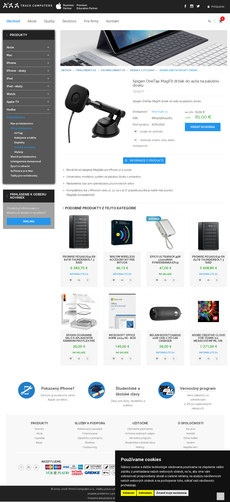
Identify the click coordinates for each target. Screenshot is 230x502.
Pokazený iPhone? (57, 388)
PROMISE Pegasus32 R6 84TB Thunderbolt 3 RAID (208, 260)
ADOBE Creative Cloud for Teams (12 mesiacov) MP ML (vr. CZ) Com (208, 340)
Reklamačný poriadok (89, 429)
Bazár (39, 443)
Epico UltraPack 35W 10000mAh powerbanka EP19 (165, 260)
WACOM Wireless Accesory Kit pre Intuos (122, 260)
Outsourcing (90, 447)
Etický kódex (191, 438)
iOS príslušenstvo (113, 70)
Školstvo (69, 21)
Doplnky (19, 142)
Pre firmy (91, 21)
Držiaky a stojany (24, 147)
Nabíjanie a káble (25, 138)
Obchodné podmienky (140, 429)
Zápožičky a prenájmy (89, 438)
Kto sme (190, 429)
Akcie (31, 21)
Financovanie (89, 433)
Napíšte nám (190, 447)
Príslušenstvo (86, 70)
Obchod (13, 21)
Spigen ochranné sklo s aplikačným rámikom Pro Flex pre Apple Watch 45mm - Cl (79, 340)
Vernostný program (198, 388)
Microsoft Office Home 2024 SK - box (122, 337)
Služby (49, 21)
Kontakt (112, 21)
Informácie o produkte (144, 160)
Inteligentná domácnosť (25, 161)
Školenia (90, 443)
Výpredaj (39, 438)
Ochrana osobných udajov (140, 433)
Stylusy (18, 152)
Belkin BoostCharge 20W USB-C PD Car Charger (165, 338)
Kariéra (191, 443)
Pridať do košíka (203, 127)
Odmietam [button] (145, 492)
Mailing (29, 221)
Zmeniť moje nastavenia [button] (171, 492)
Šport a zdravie (20, 166)
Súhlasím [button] (128, 492)
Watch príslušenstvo (23, 157)
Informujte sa (159, 111)
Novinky (39, 429)
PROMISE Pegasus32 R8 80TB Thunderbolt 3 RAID (79, 260)
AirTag (18, 133)
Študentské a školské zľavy (128, 391)
